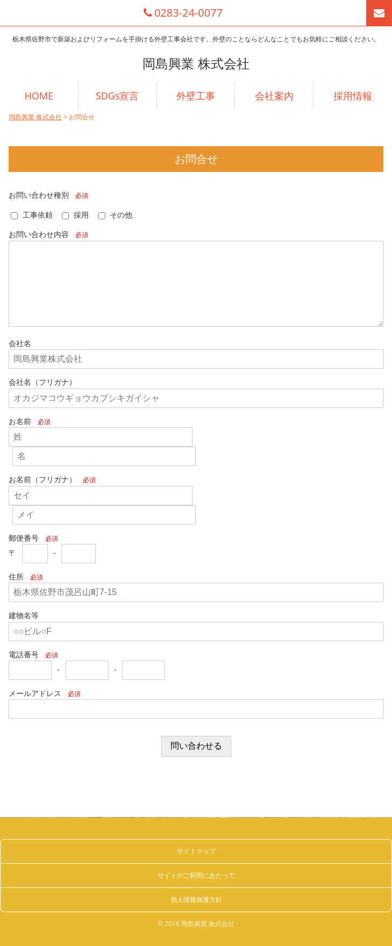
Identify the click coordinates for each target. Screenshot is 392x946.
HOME (39, 95)
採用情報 (352, 95)
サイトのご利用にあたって (196, 875)
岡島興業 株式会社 (195, 63)
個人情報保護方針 (196, 899)
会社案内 (274, 95)
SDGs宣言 (117, 95)
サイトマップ (196, 851)
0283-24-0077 (183, 13)
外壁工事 (195, 95)
